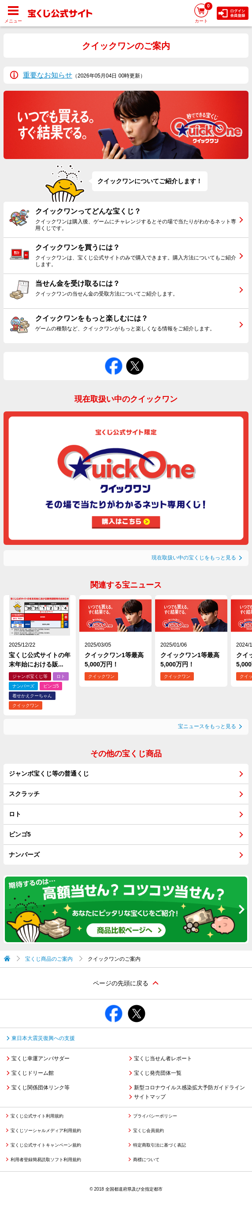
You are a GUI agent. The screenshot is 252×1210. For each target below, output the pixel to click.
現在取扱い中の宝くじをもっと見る (194, 558)
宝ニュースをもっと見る (207, 726)
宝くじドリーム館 (32, 1073)
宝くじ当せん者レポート (163, 1058)
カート (203, 12)
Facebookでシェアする (113, 357)
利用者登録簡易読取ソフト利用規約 (46, 1159)
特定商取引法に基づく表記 (159, 1145)
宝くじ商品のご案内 (49, 959)
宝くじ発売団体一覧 (158, 1073)
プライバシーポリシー (155, 1116)
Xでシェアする (135, 357)
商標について (146, 1159)
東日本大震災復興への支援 (43, 1038)
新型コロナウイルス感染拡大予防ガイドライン (189, 1087)
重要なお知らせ (47, 75)
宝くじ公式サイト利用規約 (37, 1116)
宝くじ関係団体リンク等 (40, 1087)
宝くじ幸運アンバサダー (40, 1058)
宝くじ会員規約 (148, 1130)
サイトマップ (150, 1097)
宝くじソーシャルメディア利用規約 (46, 1130)
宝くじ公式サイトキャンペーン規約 (46, 1145)
